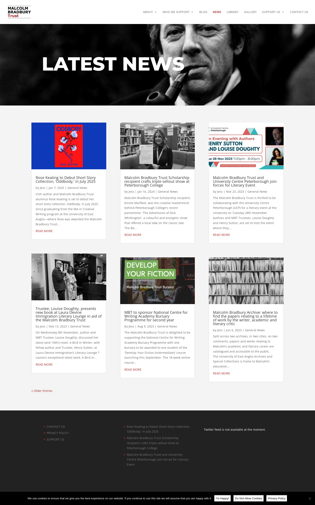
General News (77, 188)
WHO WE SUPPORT (176, 12)
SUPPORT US (271, 12)
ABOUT (148, 12)
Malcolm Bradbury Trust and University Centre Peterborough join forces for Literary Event (245, 181)
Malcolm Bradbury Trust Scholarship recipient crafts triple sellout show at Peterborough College (156, 181)
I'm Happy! (222, 498)
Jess (42, 188)
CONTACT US (299, 12)
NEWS (217, 12)
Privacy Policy (276, 498)
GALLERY (250, 12)
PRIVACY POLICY (58, 433)
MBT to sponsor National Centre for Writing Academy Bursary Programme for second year (156, 316)
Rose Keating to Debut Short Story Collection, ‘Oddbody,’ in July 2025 (66, 179)
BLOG (203, 12)
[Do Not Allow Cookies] (310, 498)
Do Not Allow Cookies (248, 498)
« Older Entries (41, 391)
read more (44, 231)
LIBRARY (232, 12)
